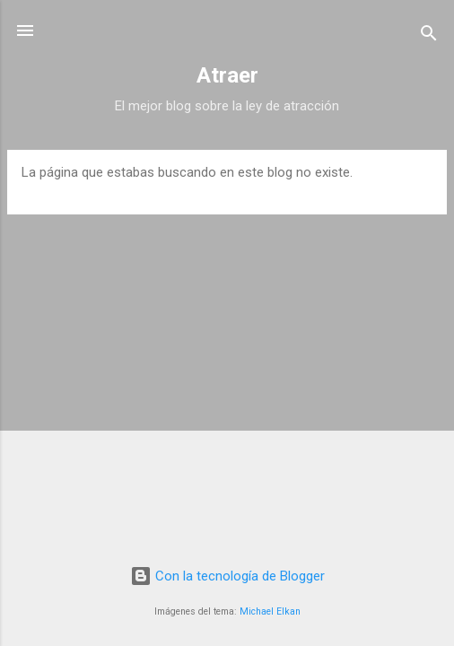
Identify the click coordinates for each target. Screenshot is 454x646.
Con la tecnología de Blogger (227, 576)
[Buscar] (429, 36)
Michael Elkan (270, 611)
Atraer (227, 75)
